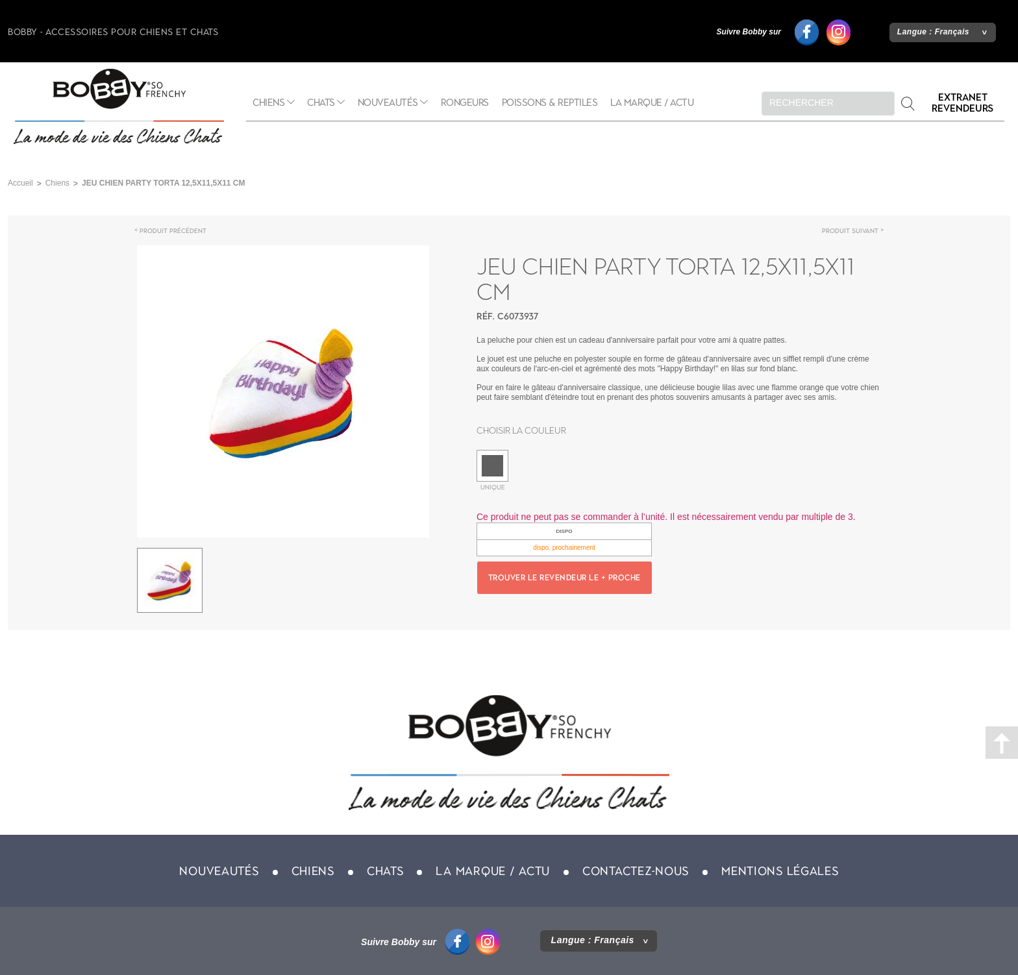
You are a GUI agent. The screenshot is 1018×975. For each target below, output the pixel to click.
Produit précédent (173, 231)
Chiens (268, 102)
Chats (321, 102)
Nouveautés (388, 102)
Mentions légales (780, 871)
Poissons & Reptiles (550, 102)
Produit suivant (850, 231)
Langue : (933, 31)
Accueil (20, 183)
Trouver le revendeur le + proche (564, 577)
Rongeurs (465, 102)
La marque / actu (651, 102)
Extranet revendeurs (962, 103)
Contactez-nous (635, 871)
